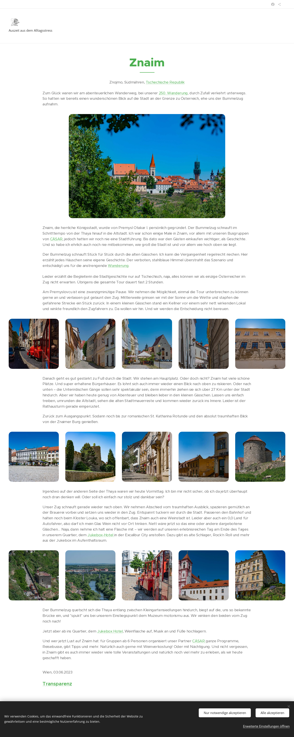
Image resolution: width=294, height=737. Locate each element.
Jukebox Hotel (110, 631)
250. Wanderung (173, 93)
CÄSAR (56, 239)
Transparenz (57, 684)
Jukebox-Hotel (100, 535)
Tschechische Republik (165, 82)
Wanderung (118, 265)
